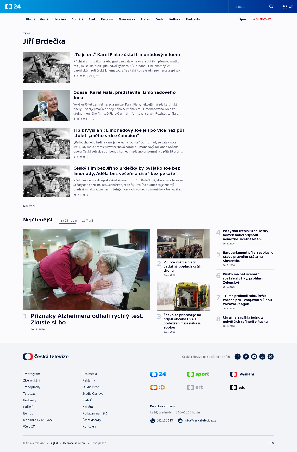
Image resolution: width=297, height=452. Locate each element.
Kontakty (89, 426)
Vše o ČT (29, 426)
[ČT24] (13, 6)
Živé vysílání (31, 380)
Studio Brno (90, 387)
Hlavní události (37, 19)
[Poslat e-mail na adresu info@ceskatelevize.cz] (197, 420)
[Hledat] (271, 6)
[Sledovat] (262, 19)
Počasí (146, 19)
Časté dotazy (91, 420)
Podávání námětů (94, 413)
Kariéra (87, 407)
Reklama (88, 380)
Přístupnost (98, 443)
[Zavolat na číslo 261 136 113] (161, 420)
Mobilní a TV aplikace (38, 420)
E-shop (28, 413)
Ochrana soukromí (74, 443)
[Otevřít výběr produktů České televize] (287, 6)
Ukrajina (60, 19)
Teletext (29, 393)
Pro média (89, 374)
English (54, 443)
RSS (271, 443)
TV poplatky (31, 387)
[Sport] (243, 19)
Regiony (107, 19)
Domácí (77, 19)
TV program (31, 374)
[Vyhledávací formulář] (253, 6)
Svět (92, 19)
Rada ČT (88, 400)
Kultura (174, 19)
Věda (160, 19)
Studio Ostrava (92, 393)
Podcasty (193, 19)
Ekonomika (127, 19)
